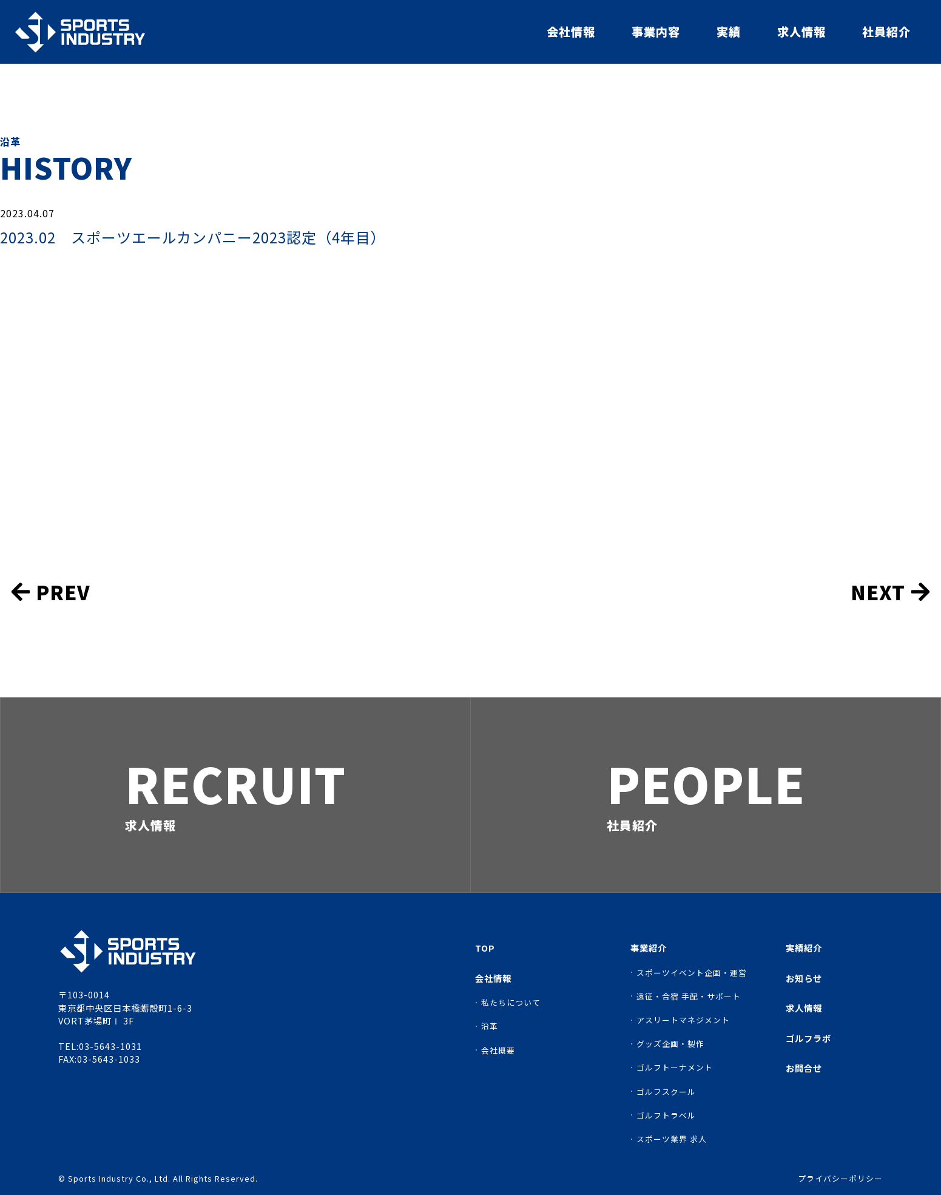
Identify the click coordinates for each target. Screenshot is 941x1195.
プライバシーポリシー (840, 1179)
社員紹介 (886, 31)
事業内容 (656, 31)
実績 (729, 31)
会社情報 (571, 31)
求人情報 (801, 31)
